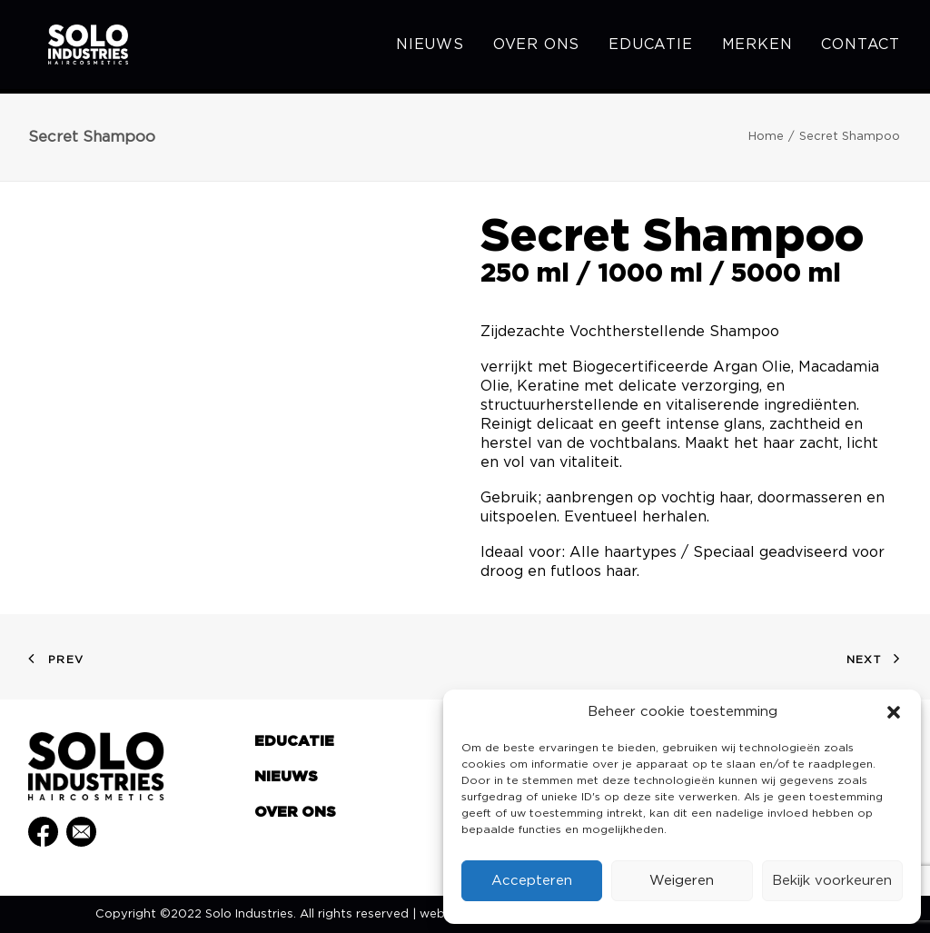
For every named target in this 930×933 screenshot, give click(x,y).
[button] (894, 712)
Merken (757, 47)
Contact (860, 47)
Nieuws (430, 47)
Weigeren (681, 881)
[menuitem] (436, 47)
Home (766, 137)
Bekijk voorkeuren (832, 881)
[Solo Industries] (74, 47)
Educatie (650, 47)
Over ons (536, 47)
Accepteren (531, 881)
